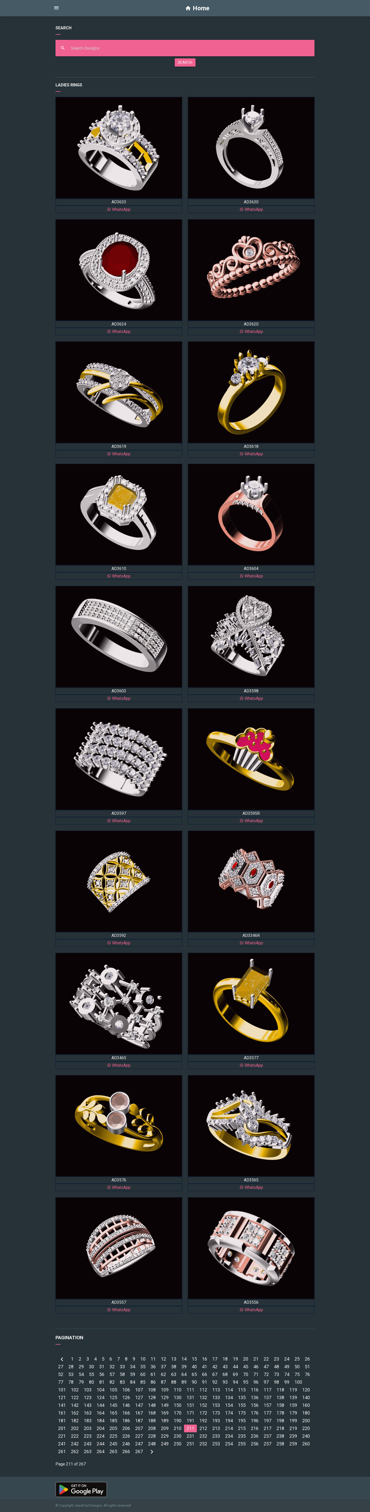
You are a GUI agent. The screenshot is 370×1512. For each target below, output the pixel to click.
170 (177, 1413)
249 (165, 1443)
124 (100, 1397)
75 (297, 1374)
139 (293, 1397)
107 (139, 1389)
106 (126, 1389)
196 (254, 1420)
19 (235, 1359)
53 (70, 1374)
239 (293, 1436)
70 (245, 1374)
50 (297, 1366)
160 (306, 1405)
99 (286, 1382)
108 (152, 1389)
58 (122, 1374)
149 (165, 1405)
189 (165, 1420)
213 (216, 1428)
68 (225, 1374)
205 (113, 1428)
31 (101, 1366)
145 (113, 1405)
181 (62, 1420)
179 (293, 1413)
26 (307, 1359)
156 (254, 1405)
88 (173, 1382)
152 (203, 1405)
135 (242, 1397)
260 (306, 1443)
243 (87, 1443)
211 (190, 1428)
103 (87, 1389)
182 (75, 1420)
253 (216, 1443)
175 (242, 1413)
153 (216, 1405)
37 (163, 1366)
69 (235, 1374)
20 (245, 1359)
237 (267, 1436)
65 (194, 1374)
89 (184, 1382)
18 (225, 1359)
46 (255, 1366)
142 (75, 1405)
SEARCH (185, 62)
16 (204, 1359)
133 (216, 1397)
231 (190, 1436)
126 (126, 1397)
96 (255, 1382)
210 (177, 1428)
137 (267, 1397)
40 (194, 1366)
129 (165, 1397)
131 (190, 1397)
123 (87, 1397)
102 (75, 1389)
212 (203, 1428)
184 (100, 1420)
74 (286, 1374)
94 (235, 1382)
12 (163, 1359)
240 (306, 1436)
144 (100, 1405)
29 (81, 1366)
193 (216, 1420)
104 (100, 1389)
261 (62, 1451)
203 (87, 1428)
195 (242, 1420)
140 (306, 1397)
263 (87, 1451)
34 (132, 1366)
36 (153, 1366)
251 (190, 1443)
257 (267, 1443)
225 (113, 1436)
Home (197, 8)
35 (142, 1366)
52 (60, 1374)
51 (307, 1366)
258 (280, 1443)
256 (254, 1443)
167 (139, 1413)
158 (280, 1405)
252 (203, 1443)
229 (165, 1436)
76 (307, 1374)
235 (242, 1436)
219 (293, 1428)
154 (229, 1405)
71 (255, 1374)
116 (254, 1389)
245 (113, 1443)
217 (267, 1428)
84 (132, 1382)
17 (214, 1359)
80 (91, 1382)
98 (276, 1382)
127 (139, 1397)
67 (214, 1374)
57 (112, 1374)
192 (203, 1420)
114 (229, 1389)
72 (266, 1374)
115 (242, 1389)
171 (190, 1413)
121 (62, 1397)
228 (152, 1436)
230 (177, 1436)
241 (62, 1443)
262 (75, 1451)
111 (190, 1389)
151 (190, 1405)
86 (153, 1382)
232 (203, 1436)
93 (225, 1382)
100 (298, 1382)
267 (139, 1451)
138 (280, 1397)
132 (203, 1397)
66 (204, 1374)
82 (112, 1382)
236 (254, 1436)
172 (203, 1413)
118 (280, 1389)
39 (184, 1366)
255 (242, 1443)
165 (113, 1413)
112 (203, 1389)
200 (306, 1420)
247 (139, 1443)
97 (266, 1382)
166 (126, 1413)
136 (254, 1397)
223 (87, 1436)
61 (153, 1374)
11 (153, 1359)
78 (70, 1382)
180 (306, 1413)
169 (165, 1413)
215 (242, 1428)
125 (113, 1397)
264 (100, 1451)
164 (100, 1413)
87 (163, 1382)
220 (306, 1428)
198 (280, 1420)
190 (177, 1420)
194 (229, 1420)
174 (229, 1413)
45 (245, 1366)
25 (297, 1359)
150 (177, 1405)
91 (204, 1382)
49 (286, 1366)
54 (81, 1374)
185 (113, 1420)
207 (139, 1428)
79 (81, 1382)
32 (112, 1366)
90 (194, 1382)
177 (267, 1413)
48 (276, 1366)
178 (280, 1413)
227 (139, 1436)
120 (306, 1389)
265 (113, 1451)
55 (91, 1374)
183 (87, 1420)
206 (126, 1428)
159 (293, 1405)
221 (62, 1436)
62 (163, 1374)
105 (113, 1389)
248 (152, 1443)
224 (100, 1436)
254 (229, 1443)
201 (62, 1428)
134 (229, 1397)
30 (91, 1366)
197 (267, 1420)
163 (87, 1413)
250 (177, 1443)
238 (280, 1436)
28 (70, 1366)
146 (126, 1405)
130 (177, 1397)
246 (126, 1443)
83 (122, 1382)
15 (194, 1359)
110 (177, 1389)
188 (152, 1420)
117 (267, 1389)
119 (293, 1389)
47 (266, 1366)
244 (100, 1443)
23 (276, 1359)
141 (62, 1405)
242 (75, 1443)
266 (126, 1451)
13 (173, 1359)
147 (139, 1405)
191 (190, 1420)
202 (75, 1428)
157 (267, 1405)
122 (75, 1397)
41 (204, 1366)
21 (255, 1359)
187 (139, 1420)
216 (254, 1428)
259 (293, 1443)
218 (280, 1428)
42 (214, 1366)
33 (122, 1366)
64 (184, 1374)
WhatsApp (119, 209)
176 (254, 1413)
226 (126, 1436)
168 (152, 1413)
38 (173, 1366)
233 (216, 1436)
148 (152, 1405)
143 (87, 1405)
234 (229, 1436)
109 (165, 1389)
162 (75, 1413)
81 (101, 1382)
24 (286, 1359)
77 (60, 1382)
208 (152, 1428)
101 (62, 1389)
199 (293, 1420)
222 (75, 1436)
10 (142, 1359)
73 (276, 1374)
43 (225, 1366)
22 (266, 1359)
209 (165, 1428)
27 (60, 1366)
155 (242, 1405)
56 (101, 1374)
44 (235, 1366)
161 (62, 1413)
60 (142, 1374)
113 (216, 1389)
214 (229, 1428)
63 (173, 1374)
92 (214, 1382)
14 (184, 1359)
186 (126, 1420)
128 (152, 1397)
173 (216, 1413)
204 (100, 1428)
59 (132, 1374)
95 (245, 1382)
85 (142, 1382)
